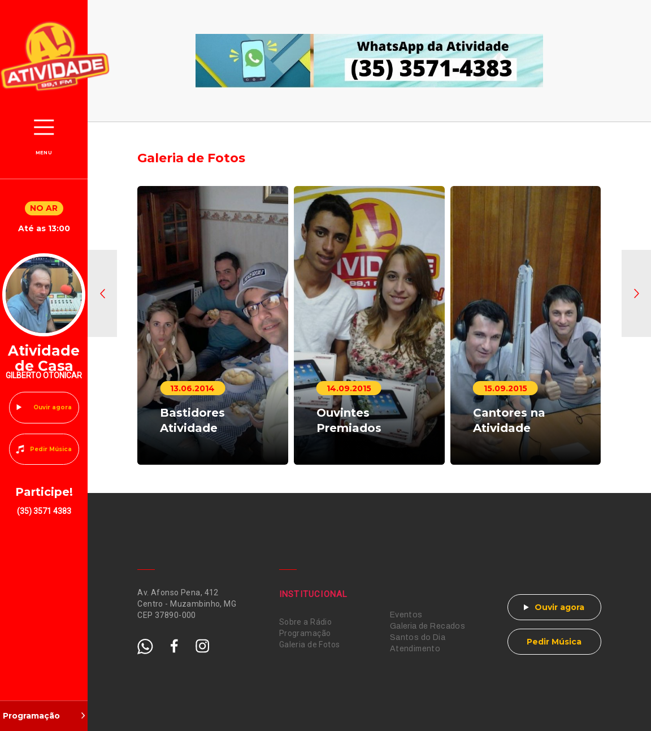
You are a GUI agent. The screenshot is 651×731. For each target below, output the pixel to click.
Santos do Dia (417, 637)
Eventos (406, 615)
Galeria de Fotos (309, 644)
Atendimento (415, 649)
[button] (102, 293)
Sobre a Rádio (305, 621)
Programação (305, 633)
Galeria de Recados (428, 626)
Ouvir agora (52, 407)
